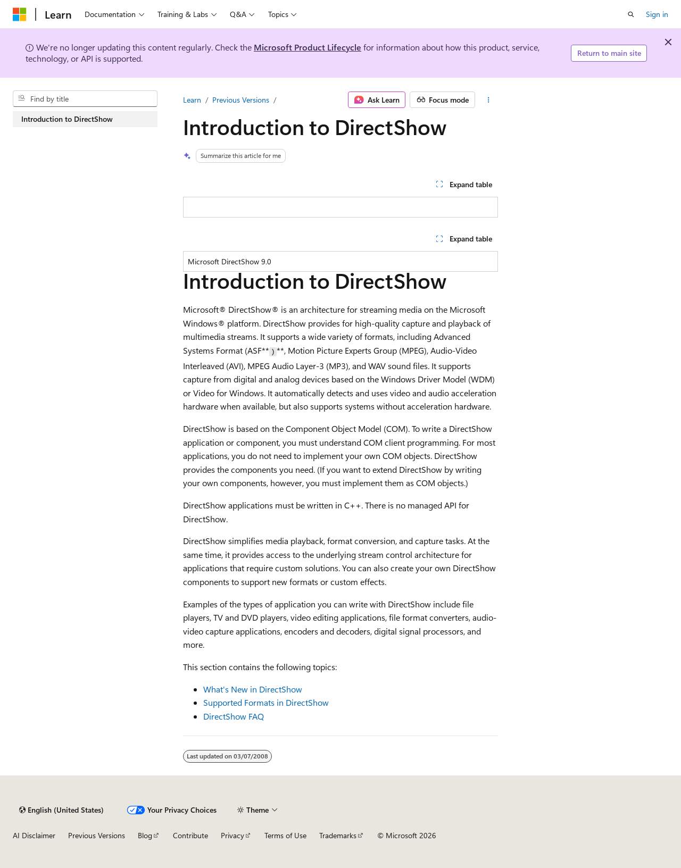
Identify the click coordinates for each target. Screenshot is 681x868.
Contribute (190, 835)
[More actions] (488, 99)
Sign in (657, 14)
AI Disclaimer (34, 835)
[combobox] (85, 98)
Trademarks (337, 835)
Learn (192, 100)
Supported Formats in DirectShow (266, 702)
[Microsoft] (20, 14)
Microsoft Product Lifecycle (307, 47)
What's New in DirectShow (252, 689)
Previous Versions (240, 100)
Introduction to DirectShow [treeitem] (67, 119)
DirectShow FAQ (233, 716)
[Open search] (631, 14)
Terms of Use (285, 835)
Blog (145, 835)
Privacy (232, 835)
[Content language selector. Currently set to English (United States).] (61, 810)
